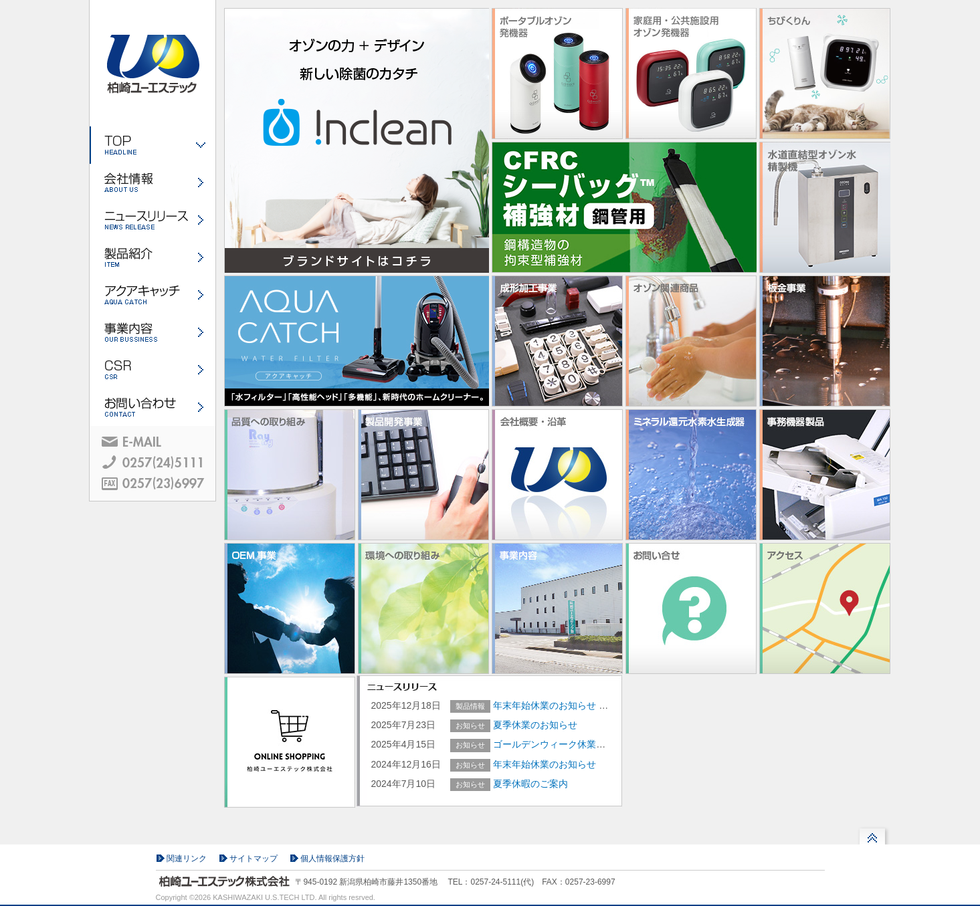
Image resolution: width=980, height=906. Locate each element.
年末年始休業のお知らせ (546, 705)
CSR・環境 (152, 369)
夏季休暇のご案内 (530, 783)
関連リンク (187, 858)
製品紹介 (152, 257)
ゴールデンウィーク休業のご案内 (563, 744)
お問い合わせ (152, 407)
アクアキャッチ (152, 295)
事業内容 (152, 332)
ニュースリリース (152, 220)
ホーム (152, 145)
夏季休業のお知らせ (535, 724)
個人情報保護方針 (332, 858)
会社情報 (152, 182)
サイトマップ (253, 858)
